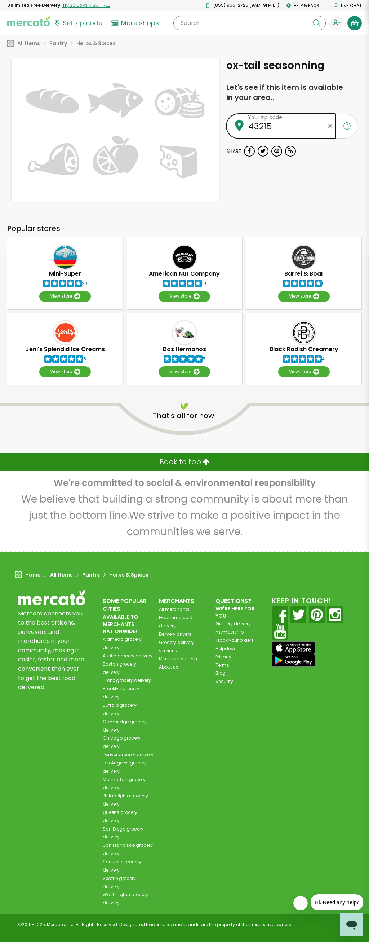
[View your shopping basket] (354, 23)
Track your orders (234, 640)
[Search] (249, 23)
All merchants (174, 609)
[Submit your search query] (317, 23)
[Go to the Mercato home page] (28, 21)
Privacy (223, 657)
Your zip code (265, 117)
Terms (222, 665)
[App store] (293, 647)
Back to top (184, 462)
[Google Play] (293, 660)
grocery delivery (127, 656)
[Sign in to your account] (336, 23)
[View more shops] (136, 23)
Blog (220, 673)
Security (224, 681)
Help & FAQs (302, 6)
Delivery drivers (175, 634)
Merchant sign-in (178, 659)
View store (65, 296)
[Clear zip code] (330, 126)
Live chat (348, 6)
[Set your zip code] (77, 23)
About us (168, 667)
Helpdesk (225, 648)
